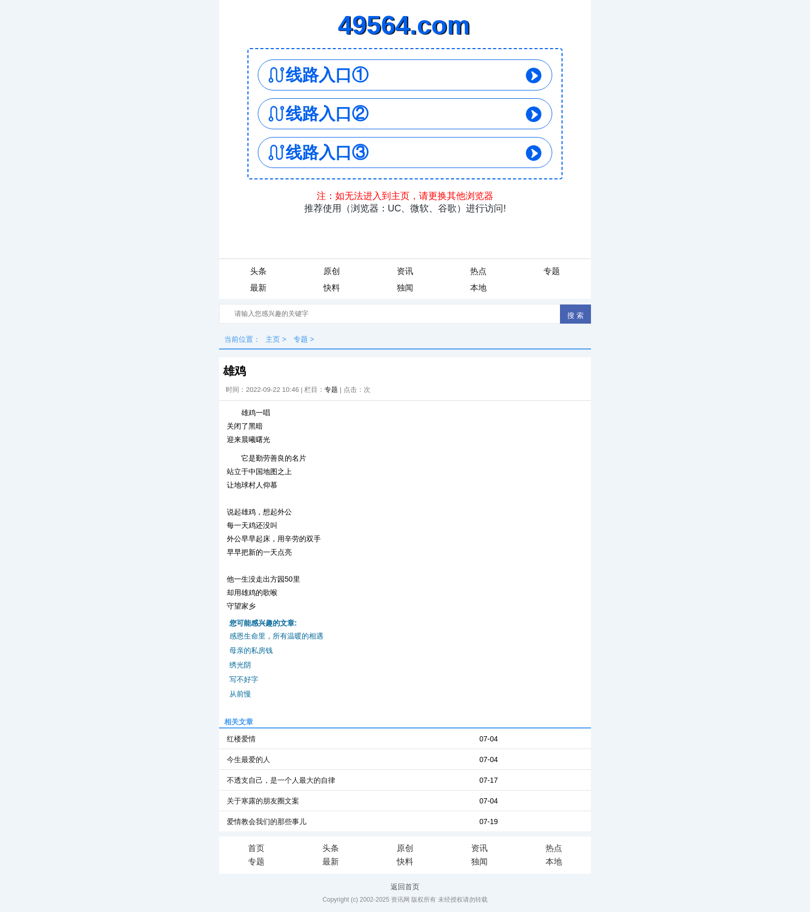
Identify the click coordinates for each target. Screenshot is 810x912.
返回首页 (405, 887)
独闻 (405, 287)
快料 (331, 287)
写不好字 (243, 679)
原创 (331, 271)
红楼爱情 (241, 739)
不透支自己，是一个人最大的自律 (281, 780)
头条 (258, 271)
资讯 (405, 271)
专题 (551, 271)
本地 (478, 287)
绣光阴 (240, 665)
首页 (256, 848)
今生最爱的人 (248, 759)
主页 (273, 339)
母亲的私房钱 (251, 650)
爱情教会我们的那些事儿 (266, 821)
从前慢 (240, 694)
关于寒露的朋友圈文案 (263, 801)
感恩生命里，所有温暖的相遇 (276, 636)
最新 (258, 287)
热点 (478, 271)
